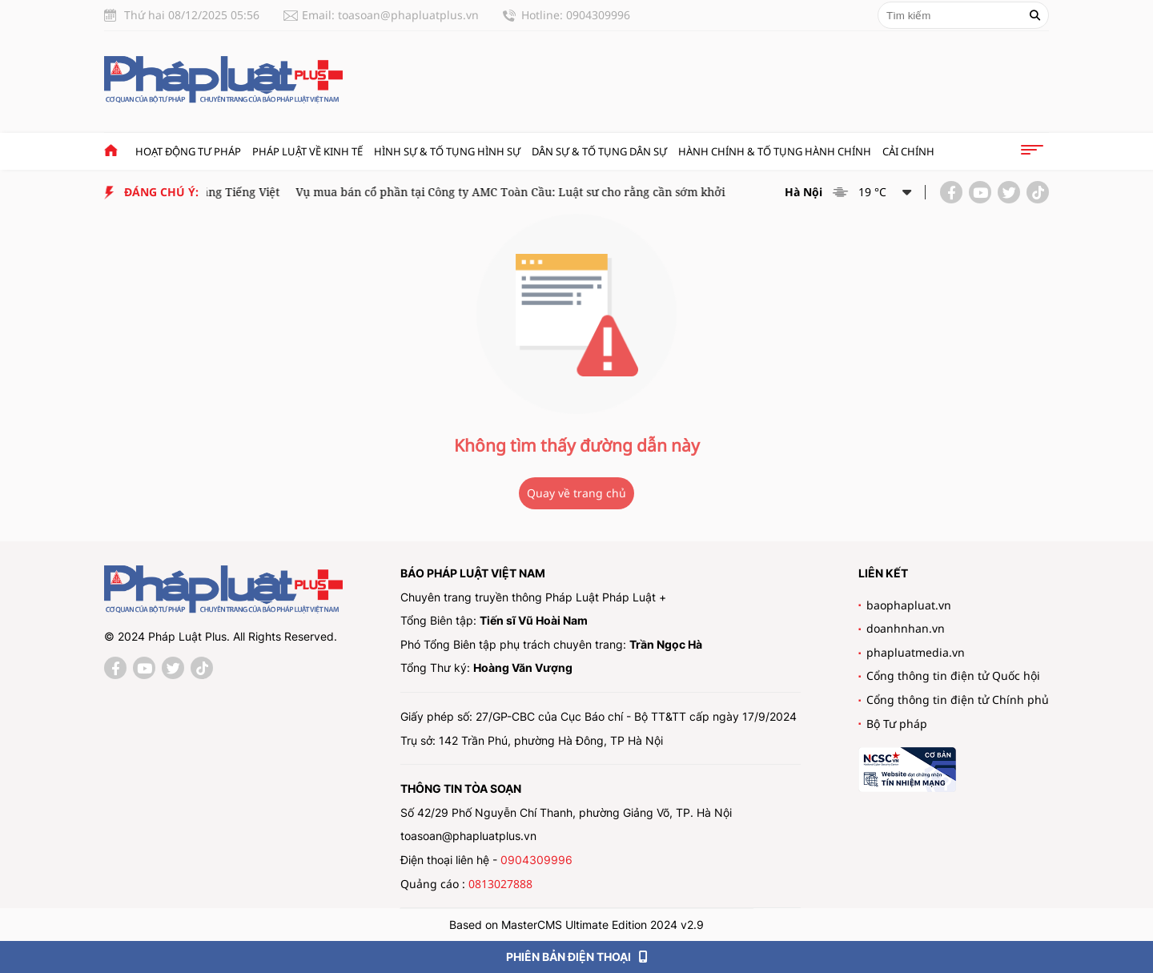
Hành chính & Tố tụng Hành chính (774, 151)
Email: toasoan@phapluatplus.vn (390, 14)
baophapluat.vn (908, 605)
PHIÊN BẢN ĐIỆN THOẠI (577, 956)
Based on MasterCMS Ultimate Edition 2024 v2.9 (576, 924)
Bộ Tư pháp (896, 723)
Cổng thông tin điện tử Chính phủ (957, 699)
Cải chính (908, 151)
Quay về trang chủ (576, 493)
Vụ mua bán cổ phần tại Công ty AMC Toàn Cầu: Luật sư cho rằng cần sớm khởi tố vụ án (535, 191)
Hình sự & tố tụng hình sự (447, 151)
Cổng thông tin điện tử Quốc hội (953, 675)
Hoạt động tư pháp (188, 151)
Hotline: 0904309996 (575, 14)
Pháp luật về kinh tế (307, 151)
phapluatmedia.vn (915, 652)
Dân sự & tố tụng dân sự (599, 151)
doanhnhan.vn (905, 628)
